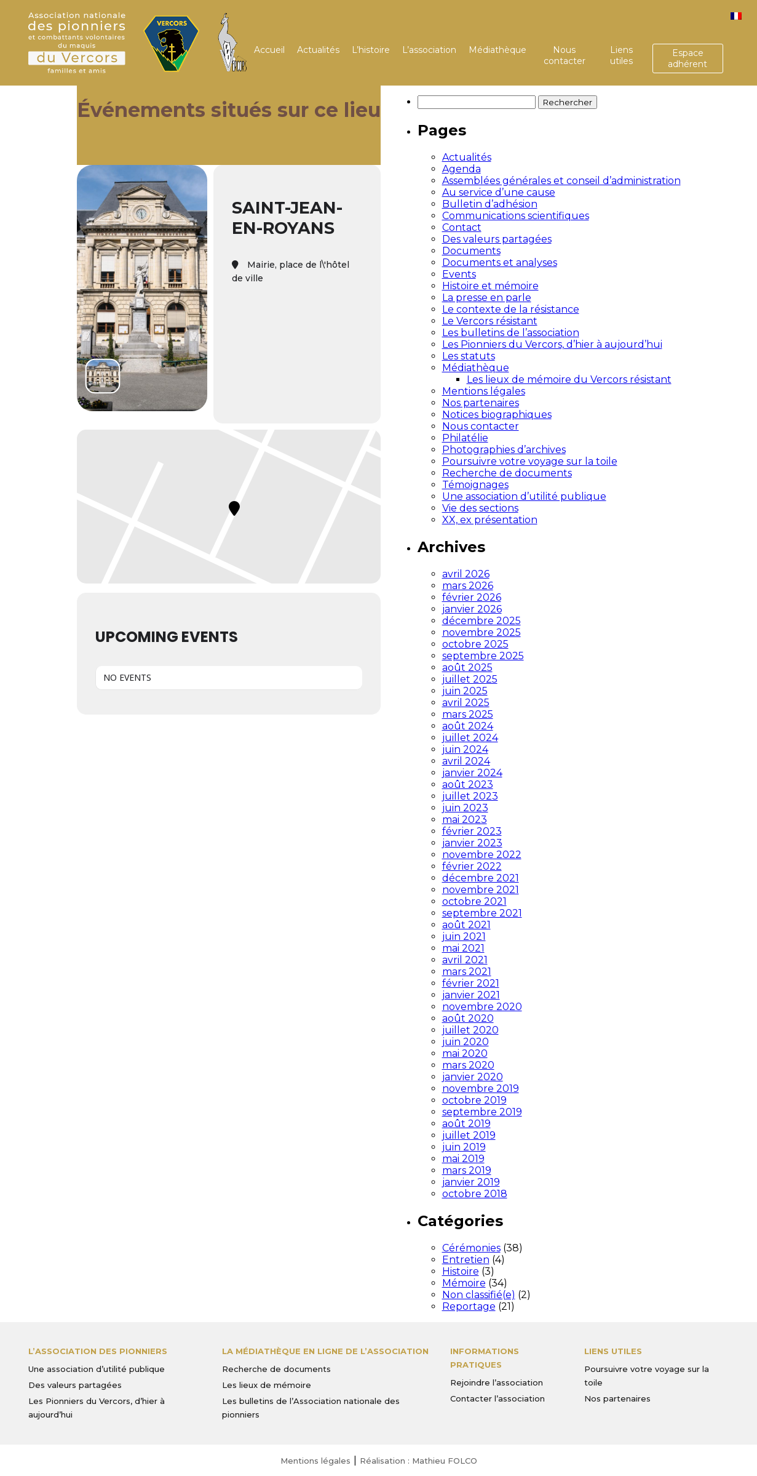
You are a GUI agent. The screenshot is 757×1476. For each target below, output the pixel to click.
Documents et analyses (499, 262)
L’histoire (371, 49)
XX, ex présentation (489, 520)
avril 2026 (465, 574)
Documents (471, 251)
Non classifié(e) (478, 1295)
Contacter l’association (497, 1398)
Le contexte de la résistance (510, 309)
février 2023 (472, 831)
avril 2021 (465, 960)
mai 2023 (464, 819)
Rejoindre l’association (496, 1382)
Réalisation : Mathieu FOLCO (418, 1461)
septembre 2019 (482, 1112)
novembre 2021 (480, 890)
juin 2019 (464, 1147)
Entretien (465, 1259)
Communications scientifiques (515, 216)
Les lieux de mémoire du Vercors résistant (569, 379)
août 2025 (467, 667)
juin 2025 (465, 691)
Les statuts (468, 356)
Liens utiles (621, 55)
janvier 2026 (472, 609)
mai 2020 (465, 1053)
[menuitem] (736, 16)
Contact (462, 227)
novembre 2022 (481, 854)
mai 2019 (463, 1159)
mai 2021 (463, 948)
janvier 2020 (472, 1077)
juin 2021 (464, 936)
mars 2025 (467, 714)
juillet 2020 (470, 1030)
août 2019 (466, 1123)
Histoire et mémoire (490, 286)
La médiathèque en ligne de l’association (325, 1351)
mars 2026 (467, 586)
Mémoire (464, 1283)
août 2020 (468, 1018)
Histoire (460, 1271)
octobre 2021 (474, 901)
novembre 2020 (482, 1007)
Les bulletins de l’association (510, 333)
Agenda (461, 169)
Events (459, 274)
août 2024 (467, 726)
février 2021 (470, 983)
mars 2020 (468, 1065)
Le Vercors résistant (489, 321)
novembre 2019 (480, 1088)
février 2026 (471, 597)
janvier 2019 (471, 1182)
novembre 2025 (481, 632)
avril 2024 (466, 761)
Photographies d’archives (504, 449)
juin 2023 (465, 808)
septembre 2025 (483, 656)
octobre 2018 (474, 1194)
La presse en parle (486, 297)
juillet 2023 (470, 796)
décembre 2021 (480, 878)
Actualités (318, 49)
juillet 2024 (470, 738)
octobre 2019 (474, 1100)
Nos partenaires (480, 403)
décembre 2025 (481, 621)
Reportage (469, 1306)
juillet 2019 (469, 1135)
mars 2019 (466, 1170)
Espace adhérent (687, 58)
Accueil (269, 49)
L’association (429, 49)
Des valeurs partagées (497, 239)
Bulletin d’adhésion (489, 204)
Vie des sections (480, 508)
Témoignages (475, 485)
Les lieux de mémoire (266, 1385)
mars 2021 (466, 971)
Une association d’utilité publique (524, 496)
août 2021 (466, 925)
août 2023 (467, 784)
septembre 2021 (482, 913)
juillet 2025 (469, 679)
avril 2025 (465, 702)
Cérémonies (471, 1248)
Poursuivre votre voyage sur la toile (529, 461)
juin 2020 (465, 1042)
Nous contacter (564, 55)
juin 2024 (465, 749)
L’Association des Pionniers (97, 1351)
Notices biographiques (497, 414)
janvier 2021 (471, 995)
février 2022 (472, 866)
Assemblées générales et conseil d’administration (561, 181)
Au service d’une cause (498, 192)
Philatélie (465, 438)
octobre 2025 (475, 644)
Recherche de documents (507, 473)
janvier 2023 (472, 843)
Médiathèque (497, 49)
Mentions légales (483, 391)
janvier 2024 (472, 773)
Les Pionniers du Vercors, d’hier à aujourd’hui (552, 344)
